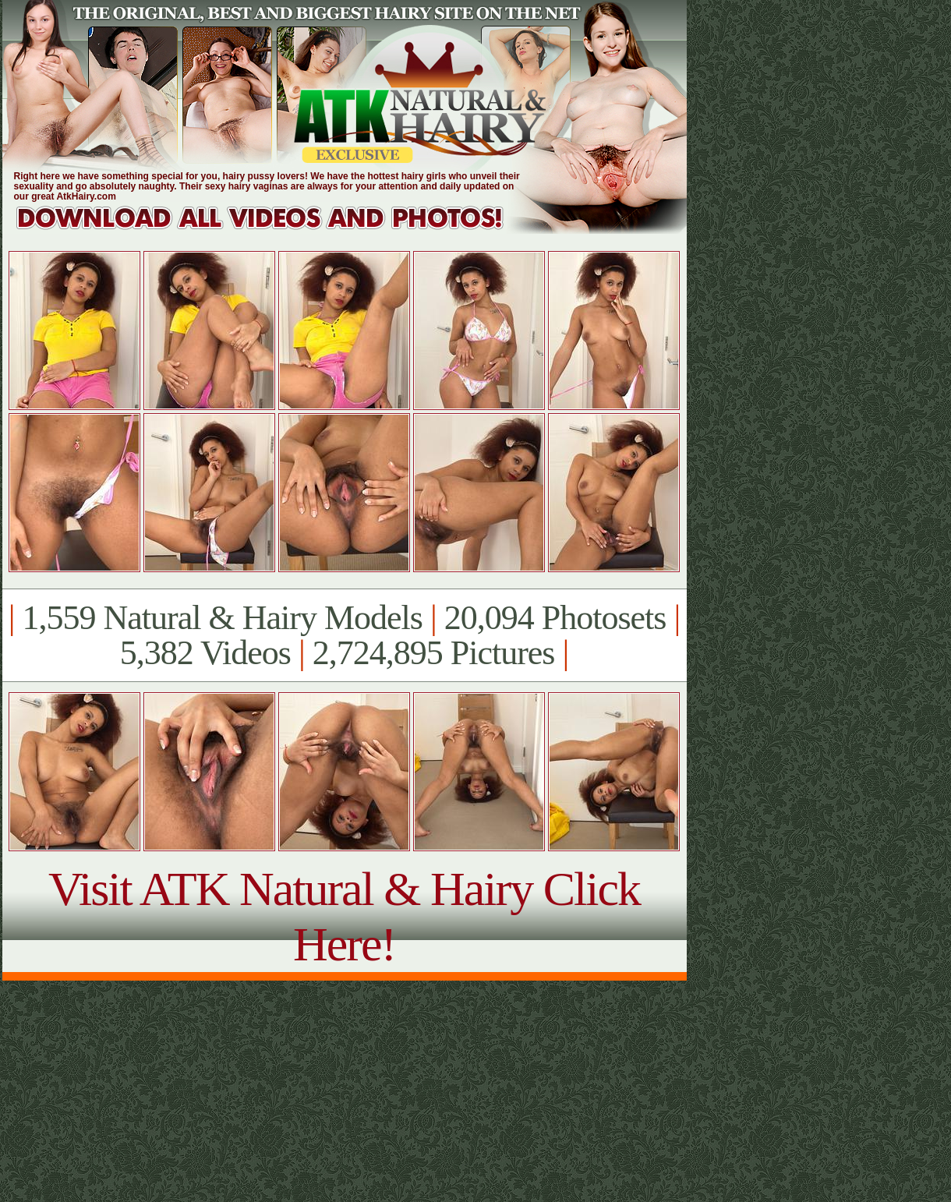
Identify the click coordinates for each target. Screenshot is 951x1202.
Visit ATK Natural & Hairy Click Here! (344, 916)
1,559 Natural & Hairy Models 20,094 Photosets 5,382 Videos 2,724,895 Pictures (344, 635)
